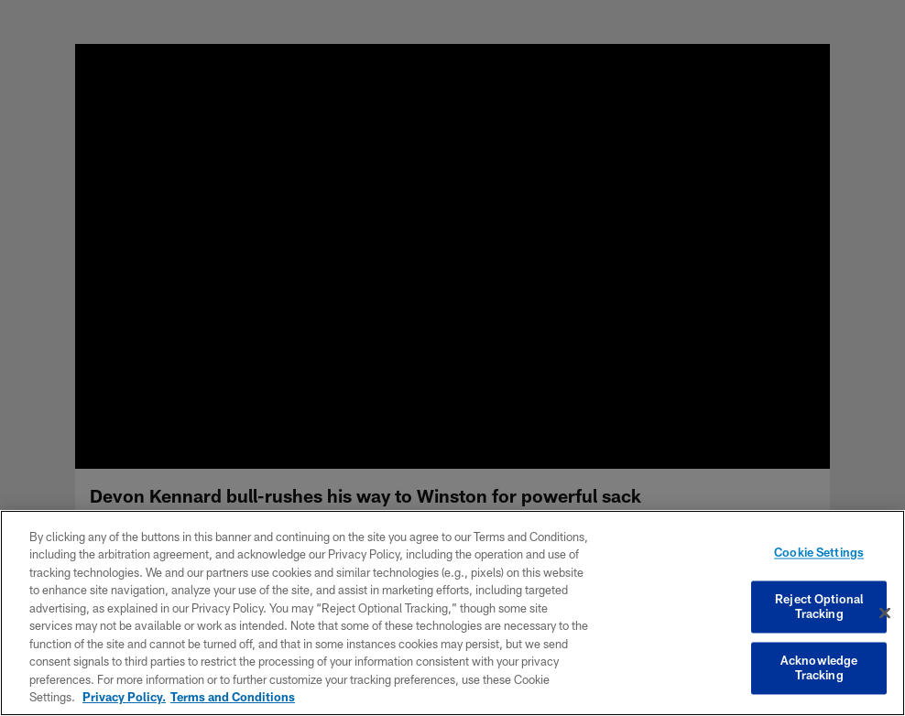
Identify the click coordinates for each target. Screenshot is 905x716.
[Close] (885, 613)
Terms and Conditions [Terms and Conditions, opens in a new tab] (232, 696)
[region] (452, 613)
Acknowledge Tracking (818, 668)
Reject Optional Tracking (819, 607)
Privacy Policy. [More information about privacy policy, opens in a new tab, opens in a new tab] (124, 696)
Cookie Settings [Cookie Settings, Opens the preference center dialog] (819, 553)
